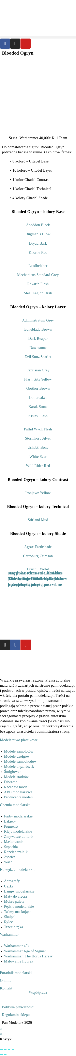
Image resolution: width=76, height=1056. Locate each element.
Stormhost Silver (38, 438)
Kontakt (6, 988)
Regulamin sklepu (16, 1015)
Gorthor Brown (38, 388)
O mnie (5, 981)
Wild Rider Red (38, 466)
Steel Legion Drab (38, 293)
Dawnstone (38, 348)
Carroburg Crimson (38, 556)
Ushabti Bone (38, 447)
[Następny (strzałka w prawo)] (5, 1054)
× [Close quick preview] (1, 1029)
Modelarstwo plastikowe (19, 740)
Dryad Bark (38, 243)
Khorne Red (38, 253)
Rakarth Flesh (38, 284)
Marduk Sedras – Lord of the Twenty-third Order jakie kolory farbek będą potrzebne (37, 579)
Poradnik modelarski (16, 973)
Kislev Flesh (38, 416)
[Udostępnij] (9, 1049)
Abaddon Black (38, 225)
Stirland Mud (38, 520)
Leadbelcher (38, 266)
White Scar (37, 457)
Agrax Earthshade (38, 547)
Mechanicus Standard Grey (38, 275)
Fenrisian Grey (38, 370)
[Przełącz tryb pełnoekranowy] (5, 1049)
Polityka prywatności (18, 1007)
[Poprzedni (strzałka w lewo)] (1, 1054)
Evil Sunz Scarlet (38, 357)
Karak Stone (38, 407)
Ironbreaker (38, 398)
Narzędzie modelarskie (17, 870)
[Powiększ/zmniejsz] (1, 1049)
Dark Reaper (38, 339)
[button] (38, 37)
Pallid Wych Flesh (38, 429)
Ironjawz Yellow (38, 493)
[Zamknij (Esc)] (13, 1049)
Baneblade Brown (38, 329)
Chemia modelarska (15, 805)
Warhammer (9, 934)
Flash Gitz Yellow (38, 379)
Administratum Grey (38, 320)
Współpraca (38, 992)
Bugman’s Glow (38, 234)
